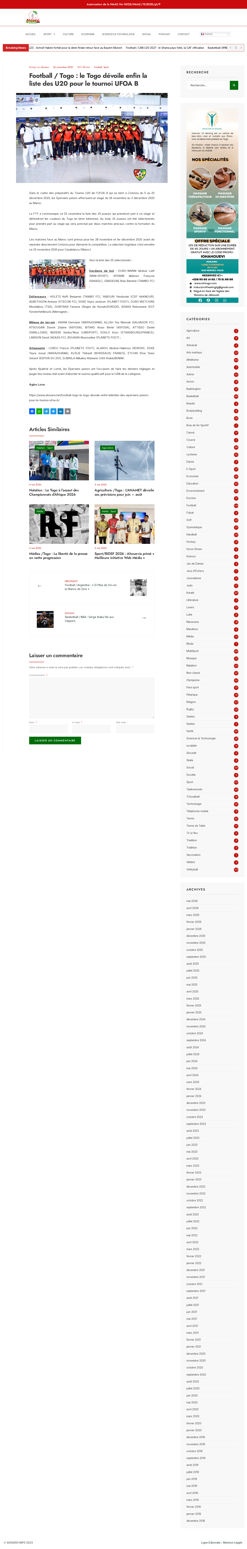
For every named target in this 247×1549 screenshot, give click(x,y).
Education (192, 483)
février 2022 (193, 1256)
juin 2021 (191, 1311)
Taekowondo (194, 789)
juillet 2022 (192, 1221)
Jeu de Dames (195, 563)
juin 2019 (191, 1478)
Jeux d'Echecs (195, 570)
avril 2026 (192, 908)
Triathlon (191, 847)
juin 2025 (191, 977)
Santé (189, 731)
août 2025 (192, 963)
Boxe (189, 418)
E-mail (77, 722)
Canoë (190, 432)
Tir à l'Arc (192, 833)
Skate (189, 760)
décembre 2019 (195, 1437)
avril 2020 (192, 1409)
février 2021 (193, 1339)
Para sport (192, 687)
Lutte (189, 614)
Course (190, 439)
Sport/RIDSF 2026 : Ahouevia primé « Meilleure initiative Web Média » (124, 555)
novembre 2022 (196, 1193)
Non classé (193, 672)
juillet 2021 (192, 1304)
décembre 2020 (196, 1353)
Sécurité (191, 752)
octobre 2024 (194, 1033)
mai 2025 (191, 984)
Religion (191, 701)
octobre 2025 (194, 949)
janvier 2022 (193, 1263)
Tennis (190, 818)
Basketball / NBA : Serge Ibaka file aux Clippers (89, 617)
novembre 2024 (196, 1026)
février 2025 (193, 1005)
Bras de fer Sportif (197, 425)
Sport (49, 34)
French (206, 34)
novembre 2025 (196, 942)
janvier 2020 (194, 1430)
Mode (189, 643)
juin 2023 (191, 1144)
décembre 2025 (195, 935)
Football (98, 67)
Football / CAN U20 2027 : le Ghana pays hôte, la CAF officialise (171, 47)
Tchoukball (193, 796)
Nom (33, 722)
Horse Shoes (194, 549)
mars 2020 (192, 1416)
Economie (88, 34)
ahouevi (45, 67)
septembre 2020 (196, 1374)
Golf (189, 519)
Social (146, 34)
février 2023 (193, 1172)
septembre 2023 (196, 1123)
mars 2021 (192, 1332)
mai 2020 (192, 1402)
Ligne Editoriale (211, 1542)
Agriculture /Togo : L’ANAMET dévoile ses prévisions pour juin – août (124, 492)
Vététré (190, 862)
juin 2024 (191, 1061)
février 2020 (193, 1423)
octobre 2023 (194, 1116)
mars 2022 (192, 1249)
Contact (184, 34)
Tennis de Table (195, 825)
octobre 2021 (194, 1284)
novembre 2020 (196, 1360)
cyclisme (191, 454)
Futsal (190, 512)
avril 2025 (192, 991)
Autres (190, 374)
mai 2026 (192, 900)
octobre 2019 (194, 1451)
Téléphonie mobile (197, 811)
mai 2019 (191, 1485)
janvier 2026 (194, 928)
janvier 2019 (193, 1513)
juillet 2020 (193, 1388)
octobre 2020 (194, 1367)
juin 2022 (191, 1228)
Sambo (190, 716)
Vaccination (193, 854)
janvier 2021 (193, 1346)
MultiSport (192, 651)
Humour (191, 556)
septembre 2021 (195, 1290)
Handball (191, 534)
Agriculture (107, 448)
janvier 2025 (193, 1012)
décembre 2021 (195, 1270)
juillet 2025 (192, 970)
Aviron (190, 381)
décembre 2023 (195, 1102)
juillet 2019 (192, 1472)
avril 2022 (192, 1242)
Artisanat (191, 345)
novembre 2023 (196, 1109)
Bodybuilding (194, 410)
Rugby (190, 709)
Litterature (192, 600)
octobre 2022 (194, 1200)
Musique (191, 658)
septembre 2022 (196, 1207)
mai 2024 (191, 1068)
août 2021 (192, 1297)
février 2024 (193, 1088)
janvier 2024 (193, 1096)
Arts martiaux (194, 352)
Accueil (30, 34)
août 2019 (192, 1464)
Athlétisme (192, 359)
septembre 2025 (196, 956)
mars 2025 (192, 998)
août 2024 (192, 1047)
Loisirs (190, 607)
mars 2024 (192, 1082)
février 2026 (193, 921)
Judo (189, 585)
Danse (190, 461)
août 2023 (192, 1130)
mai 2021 (191, 1318)
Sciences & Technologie (118, 34)
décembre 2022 (195, 1186)
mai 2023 (191, 1151)
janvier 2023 (193, 1179)
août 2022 (192, 1214)
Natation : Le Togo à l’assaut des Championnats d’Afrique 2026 (53, 492)
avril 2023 (192, 1158)
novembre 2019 (195, 1444)
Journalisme (193, 578)
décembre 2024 (195, 1019)
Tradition (191, 840)
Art (188, 337)
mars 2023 (192, 1165)
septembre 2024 (196, 1040)
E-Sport (191, 468)
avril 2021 (192, 1325)
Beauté (190, 403)
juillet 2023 (192, 1137)
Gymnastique (194, 527)
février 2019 (193, 1506)
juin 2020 (192, 1395)
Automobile (193, 367)
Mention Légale (232, 1542)
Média (40, 511)
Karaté (190, 592)
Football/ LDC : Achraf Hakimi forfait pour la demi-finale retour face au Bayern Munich (75, 47)
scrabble (191, 745)
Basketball (192, 396)
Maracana (192, 621)
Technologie (193, 803)
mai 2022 (191, 1235)
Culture (68, 34)
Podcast (164, 34)
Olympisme (193, 680)
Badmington (193, 388)
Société (191, 774)
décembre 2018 (195, 1520)
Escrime (191, 498)
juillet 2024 (192, 1054)
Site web (121, 722)
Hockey (191, 541)
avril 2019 (192, 1492)
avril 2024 (192, 1075)
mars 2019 (192, 1499)
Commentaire (38, 675)
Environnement (195, 490)
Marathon (192, 629)
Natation (41, 448)
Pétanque (192, 694)
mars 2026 (192, 914)
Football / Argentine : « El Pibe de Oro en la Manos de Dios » (91, 585)
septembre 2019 (196, 1458)
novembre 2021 (195, 1276)
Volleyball (192, 869)
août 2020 (192, 1381)
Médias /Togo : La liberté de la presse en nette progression (58, 555)
